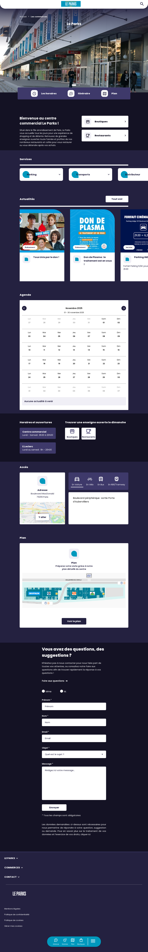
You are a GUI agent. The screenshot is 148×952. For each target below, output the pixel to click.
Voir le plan (74, 621)
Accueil (23, 16)
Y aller (42, 517)
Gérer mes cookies (13, 926)
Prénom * (47, 699)
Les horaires (49, 93)
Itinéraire (84, 93)
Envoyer (54, 807)
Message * (47, 763)
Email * (45, 731)
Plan (72, 941)
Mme (46, 691)
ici (89, 834)
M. (63, 691)
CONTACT (10, 877)
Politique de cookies (13, 920)
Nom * (45, 715)
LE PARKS (9, 858)
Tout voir (117, 199)
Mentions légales (12, 908)
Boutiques (81, 941)
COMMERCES (12, 867)
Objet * (45, 747)
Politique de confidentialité (16, 914)
